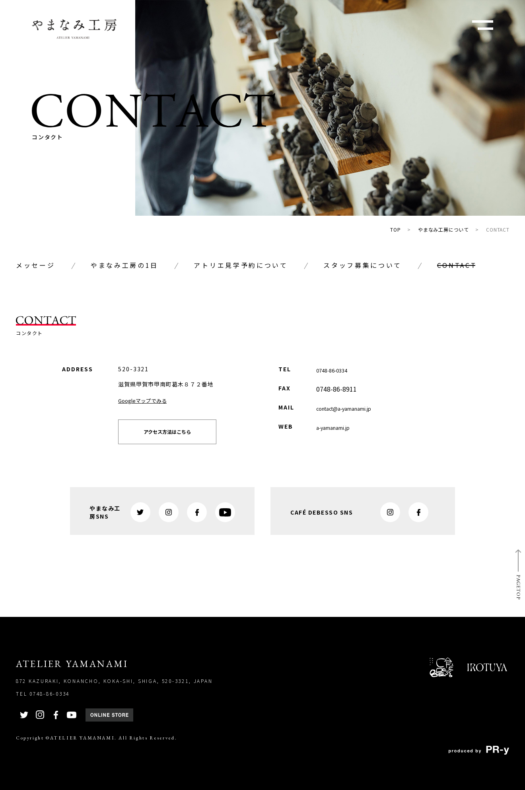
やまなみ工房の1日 (124, 265)
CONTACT (497, 229)
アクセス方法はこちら (182, 436)
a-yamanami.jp (338, 427)
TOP (395, 229)
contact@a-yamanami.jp (352, 408)
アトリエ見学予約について (241, 265)
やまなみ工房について (443, 229)
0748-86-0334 (336, 370)
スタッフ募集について (362, 265)
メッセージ (35, 265)
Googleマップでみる (148, 400)
